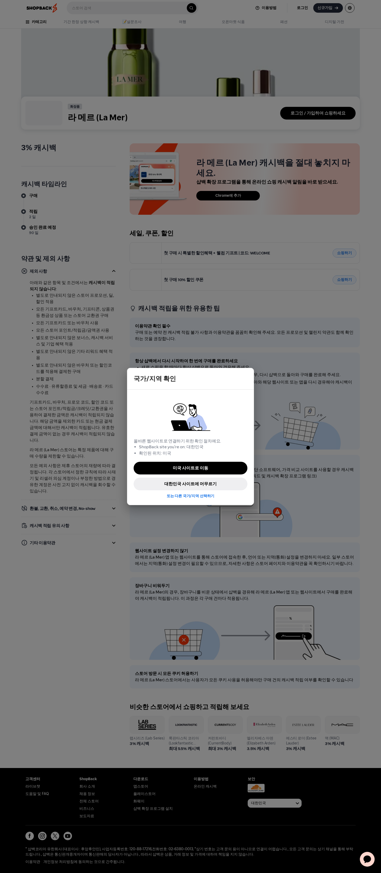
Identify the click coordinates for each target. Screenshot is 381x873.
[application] (367, 859)
